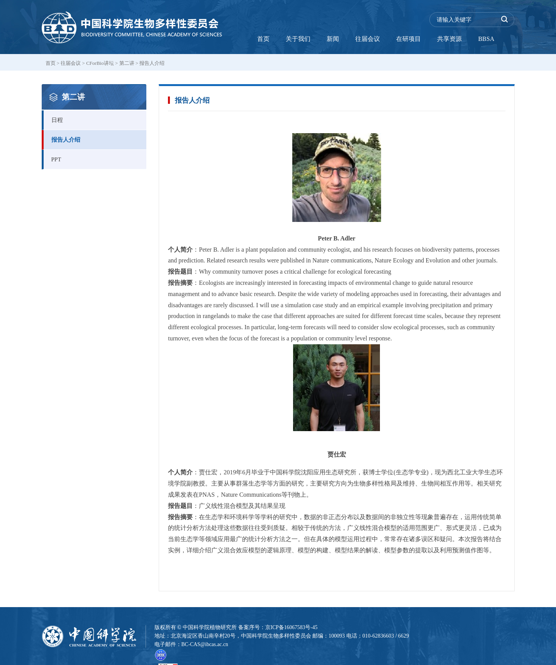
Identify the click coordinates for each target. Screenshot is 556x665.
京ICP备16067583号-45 (292, 627)
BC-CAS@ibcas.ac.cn (205, 644)
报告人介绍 (151, 63)
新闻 (333, 39)
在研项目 (408, 39)
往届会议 (367, 39)
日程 (99, 116)
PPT (99, 156)
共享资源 (449, 39)
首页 (263, 39)
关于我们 (298, 39)
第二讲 (126, 63)
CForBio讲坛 (100, 63)
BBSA (486, 39)
